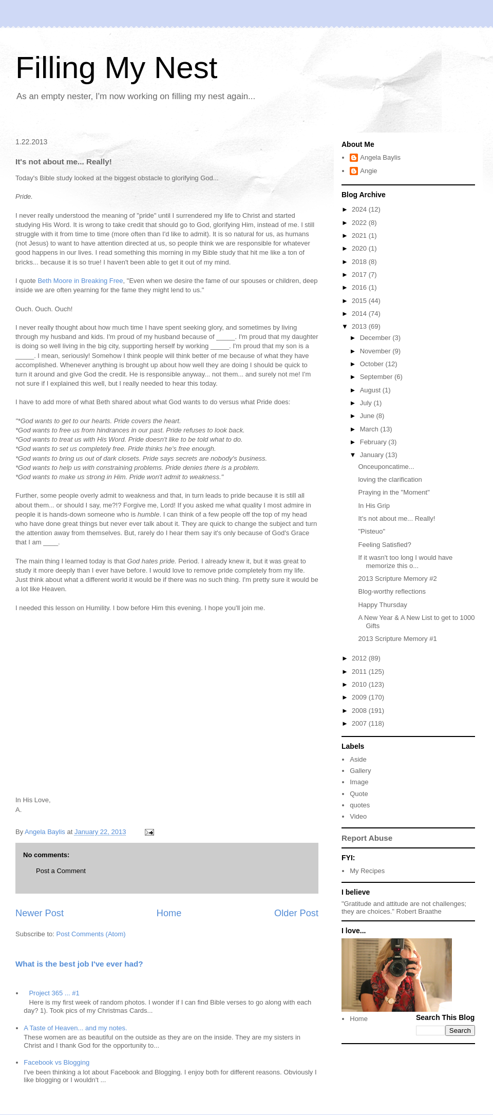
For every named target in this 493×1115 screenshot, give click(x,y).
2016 (360, 287)
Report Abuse (367, 838)
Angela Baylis (380, 157)
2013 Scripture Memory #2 (397, 578)
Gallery (360, 770)
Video (358, 816)
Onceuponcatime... (386, 466)
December (376, 338)
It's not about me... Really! (396, 518)
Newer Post (39, 913)
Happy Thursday (382, 605)
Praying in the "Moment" (393, 492)
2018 (360, 262)
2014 (360, 313)
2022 (360, 222)
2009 (360, 697)
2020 (360, 248)
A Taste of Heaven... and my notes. (75, 1028)
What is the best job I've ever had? (79, 963)
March (370, 429)
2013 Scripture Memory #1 (397, 638)
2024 (360, 209)
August (371, 390)
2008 (360, 710)
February (374, 442)
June (368, 416)
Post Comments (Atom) (91, 934)
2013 (360, 326)
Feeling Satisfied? (384, 545)
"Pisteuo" (371, 531)
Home (169, 913)
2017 (360, 274)
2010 (360, 684)
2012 (360, 658)
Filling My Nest (116, 67)
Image (359, 782)
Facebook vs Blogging (56, 1062)
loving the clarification (390, 479)
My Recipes (367, 871)
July (367, 403)
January (373, 455)
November (376, 351)
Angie (368, 171)
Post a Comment (61, 871)
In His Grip (373, 505)
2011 (360, 671)
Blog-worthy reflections (392, 591)
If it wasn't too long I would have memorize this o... (405, 562)
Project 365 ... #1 (54, 993)
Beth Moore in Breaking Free (80, 281)
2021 (360, 235)
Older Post (296, 913)
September (377, 377)
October (373, 364)
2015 (360, 301)
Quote (359, 794)
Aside (358, 759)
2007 (360, 723)
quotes (360, 805)
